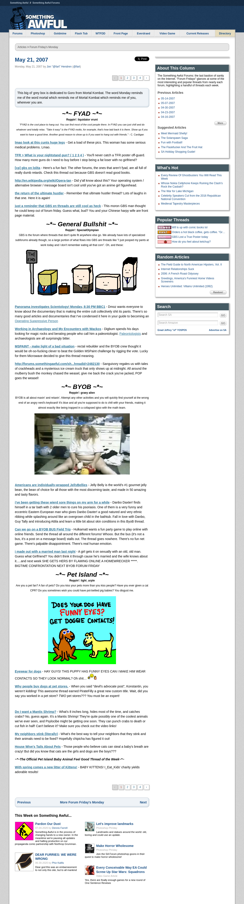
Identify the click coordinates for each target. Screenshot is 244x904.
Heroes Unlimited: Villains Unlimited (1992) (187, 286)
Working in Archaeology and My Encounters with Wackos (58, 329)
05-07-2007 (168, 103)
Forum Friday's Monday (44, 47)
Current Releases (197, 33)
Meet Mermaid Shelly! (174, 133)
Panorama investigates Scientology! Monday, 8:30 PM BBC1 (60, 307)
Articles (22, 47)
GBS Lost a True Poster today (190, 237)
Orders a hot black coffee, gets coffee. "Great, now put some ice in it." (198, 232)
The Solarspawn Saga (174, 138)
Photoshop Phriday (106, 828)
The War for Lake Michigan (177, 191)
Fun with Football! (172, 142)
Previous (24, 802)
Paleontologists (130, 333)
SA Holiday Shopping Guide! (178, 151)
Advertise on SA (217, 330)
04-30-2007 (168, 107)
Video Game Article (107, 876)
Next (143, 802)
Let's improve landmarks (114, 824)
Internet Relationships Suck (177, 269)
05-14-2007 (168, 98)
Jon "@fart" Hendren (59, 66)
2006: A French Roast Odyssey (179, 273)
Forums (17, 33)
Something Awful (19, 3)
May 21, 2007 (31, 60)
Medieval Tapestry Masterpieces (180, 203)
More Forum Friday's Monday (82, 802)
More (220, 123)
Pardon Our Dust (48, 824)
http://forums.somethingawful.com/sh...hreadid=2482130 (57, 364)
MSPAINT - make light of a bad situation (45, 346)
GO (223, 315)
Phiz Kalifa (58, 862)
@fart (76, 66)
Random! (218, 292)
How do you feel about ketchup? (191, 241)
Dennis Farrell (60, 828)
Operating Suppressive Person (36, 321)
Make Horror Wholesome (115, 846)
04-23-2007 (168, 112)
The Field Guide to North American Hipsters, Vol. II (191, 264)
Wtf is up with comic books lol (190, 227)
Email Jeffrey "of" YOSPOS (172, 330)
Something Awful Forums (46, 3)
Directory (225, 33)
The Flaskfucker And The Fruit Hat (182, 147)
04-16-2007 (168, 116)
